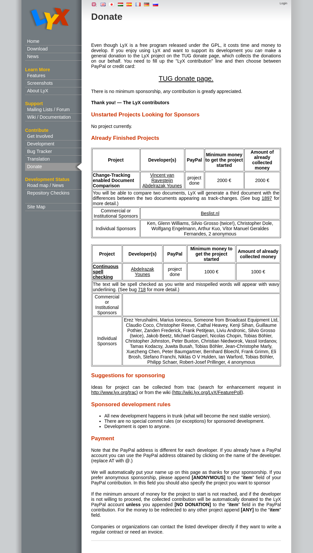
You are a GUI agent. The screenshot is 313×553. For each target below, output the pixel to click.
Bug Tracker (39, 151)
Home (33, 41)
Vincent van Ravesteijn (162, 177)
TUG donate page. (186, 78)
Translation (38, 159)
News (33, 56)
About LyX (37, 90)
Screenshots (40, 83)
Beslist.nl (210, 213)
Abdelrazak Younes (162, 185)
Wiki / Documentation (49, 117)
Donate (34, 166)
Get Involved (40, 136)
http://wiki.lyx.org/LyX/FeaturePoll (207, 392)
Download (37, 48)
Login (283, 3)
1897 (267, 198)
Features (36, 75)
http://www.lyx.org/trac (113, 392)
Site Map (36, 206)
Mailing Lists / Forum (48, 109)
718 (142, 289)
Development (40, 143)
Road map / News (45, 185)
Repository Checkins (48, 193)
